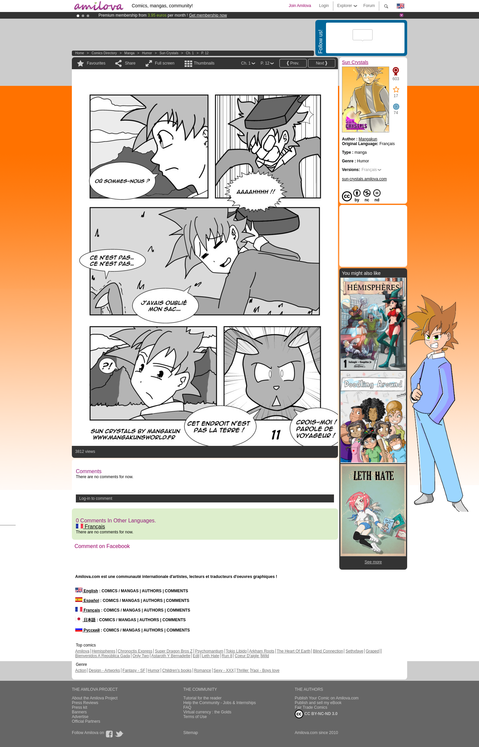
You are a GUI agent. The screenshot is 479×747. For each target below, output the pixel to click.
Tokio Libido (236, 651)
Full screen (165, 63)
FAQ (187, 707)
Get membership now (208, 15)
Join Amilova (300, 5)
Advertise (80, 716)
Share (130, 63)
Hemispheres (103, 651)
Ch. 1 (190, 53)
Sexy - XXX (224, 670)
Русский (87, 630)
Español (87, 600)
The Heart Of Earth (293, 651)
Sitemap (190, 732)
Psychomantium (209, 651)
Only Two (140, 656)
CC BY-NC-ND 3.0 (316, 714)
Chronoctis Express (135, 651)
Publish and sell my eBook (318, 702)
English (86, 591)
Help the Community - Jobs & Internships (219, 702)
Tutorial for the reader (202, 698)
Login (324, 5)
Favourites (96, 63)
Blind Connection (328, 651)
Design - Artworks (104, 670)
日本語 (85, 620)
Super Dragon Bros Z (173, 651)
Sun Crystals (168, 53)
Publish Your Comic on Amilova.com (327, 698)
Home (79, 53)
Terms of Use (195, 716)
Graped (372, 651)
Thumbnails (204, 63)
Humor (147, 53)
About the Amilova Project (94, 698)
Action (80, 670)
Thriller (242, 670)
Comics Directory (104, 53)
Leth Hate (210, 656)
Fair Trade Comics (311, 707)
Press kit (79, 707)
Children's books (176, 670)
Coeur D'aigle (247, 656)
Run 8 (227, 656)
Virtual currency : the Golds (207, 712)
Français (90, 526)
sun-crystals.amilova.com (364, 179)
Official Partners (86, 721)
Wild (265, 656)
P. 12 (205, 53)
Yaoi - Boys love (265, 670)
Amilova (82, 651)
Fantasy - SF (133, 670)
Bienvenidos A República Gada (102, 656)
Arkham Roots (261, 651)
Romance (202, 670)
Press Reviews (85, 702)
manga (129, 53)
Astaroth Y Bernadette (171, 656)
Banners (79, 712)
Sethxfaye (354, 651)
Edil (196, 656)
